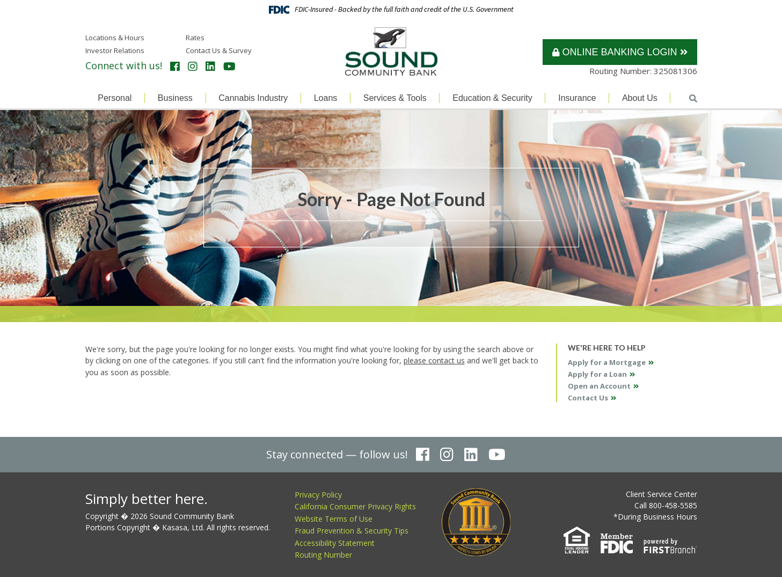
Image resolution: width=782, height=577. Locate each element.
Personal (114, 98)
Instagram (193, 66)
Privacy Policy (318, 495)
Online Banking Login (614, 52)
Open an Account (599, 386)
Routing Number (323, 555)
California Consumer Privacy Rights (355, 506)
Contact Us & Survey (219, 50)
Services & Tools (395, 98)
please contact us (434, 360)
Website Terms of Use (333, 519)
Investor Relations (114, 50)
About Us (639, 98)
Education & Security (492, 98)
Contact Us (588, 398)
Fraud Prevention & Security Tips (351, 530)
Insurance (577, 98)
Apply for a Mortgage (607, 362)
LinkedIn (210, 66)
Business (175, 98)
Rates (195, 37)
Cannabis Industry (253, 98)
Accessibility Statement (335, 543)
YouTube (229, 66)
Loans (326, 98)
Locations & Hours (114, 37)
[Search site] (693, 98)
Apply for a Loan (597, 374)
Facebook (175, 66)
